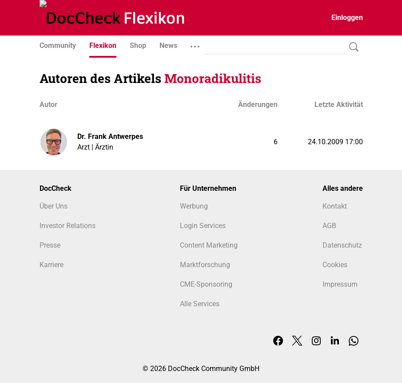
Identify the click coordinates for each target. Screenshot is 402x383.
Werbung (194, 206)
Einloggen (347, 17)
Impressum (340, 284)
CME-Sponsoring (206, 284)
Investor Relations (68, 225)
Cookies (334, 265)
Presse (50, 245)
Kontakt (334, 206)
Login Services (203, 225)
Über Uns (54, 206)
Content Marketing (209, 245)
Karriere (52, 265)
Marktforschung (205, 265)
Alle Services (199, 304)
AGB (329, 225)
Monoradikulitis (212, 78)
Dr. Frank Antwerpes (110, 136)
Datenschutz (342, 245)
